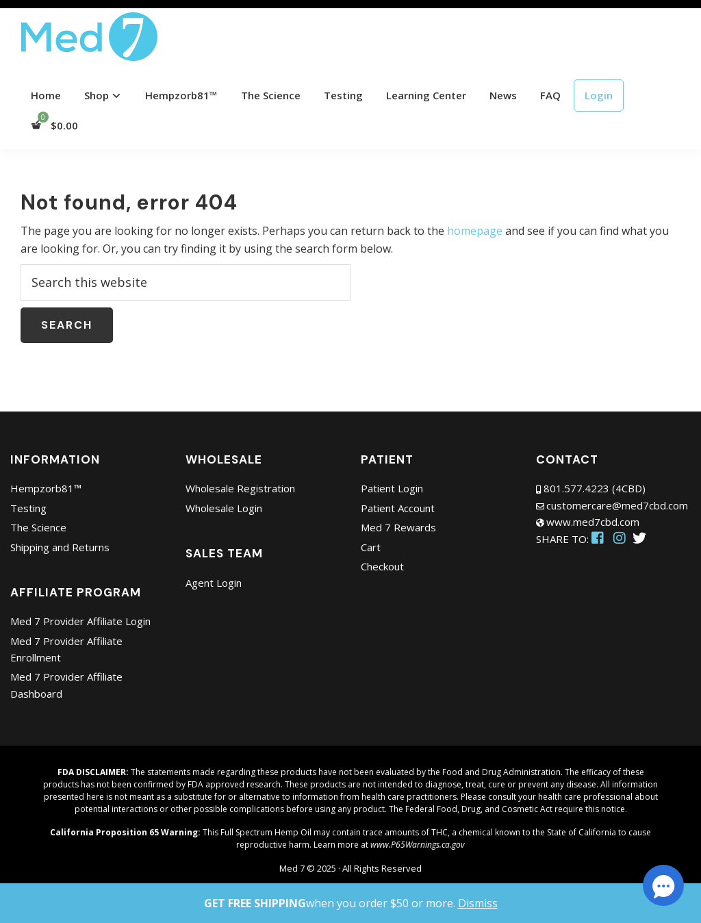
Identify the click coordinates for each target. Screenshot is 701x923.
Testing (28, 508)
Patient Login (392, 488)
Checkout (382, 566)
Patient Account (398, 508)
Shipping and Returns (60, 547)
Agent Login (214, 583)
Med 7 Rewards (398, 527)
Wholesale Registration (240, 488)
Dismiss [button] (478, 903)
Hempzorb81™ (45, 488)
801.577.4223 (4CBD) (595, 488)
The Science (38, 527)
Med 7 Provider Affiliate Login (80, 621)
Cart (371, 547)
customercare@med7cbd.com (617, 505)
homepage (474, 230)
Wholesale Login (224, 508)
